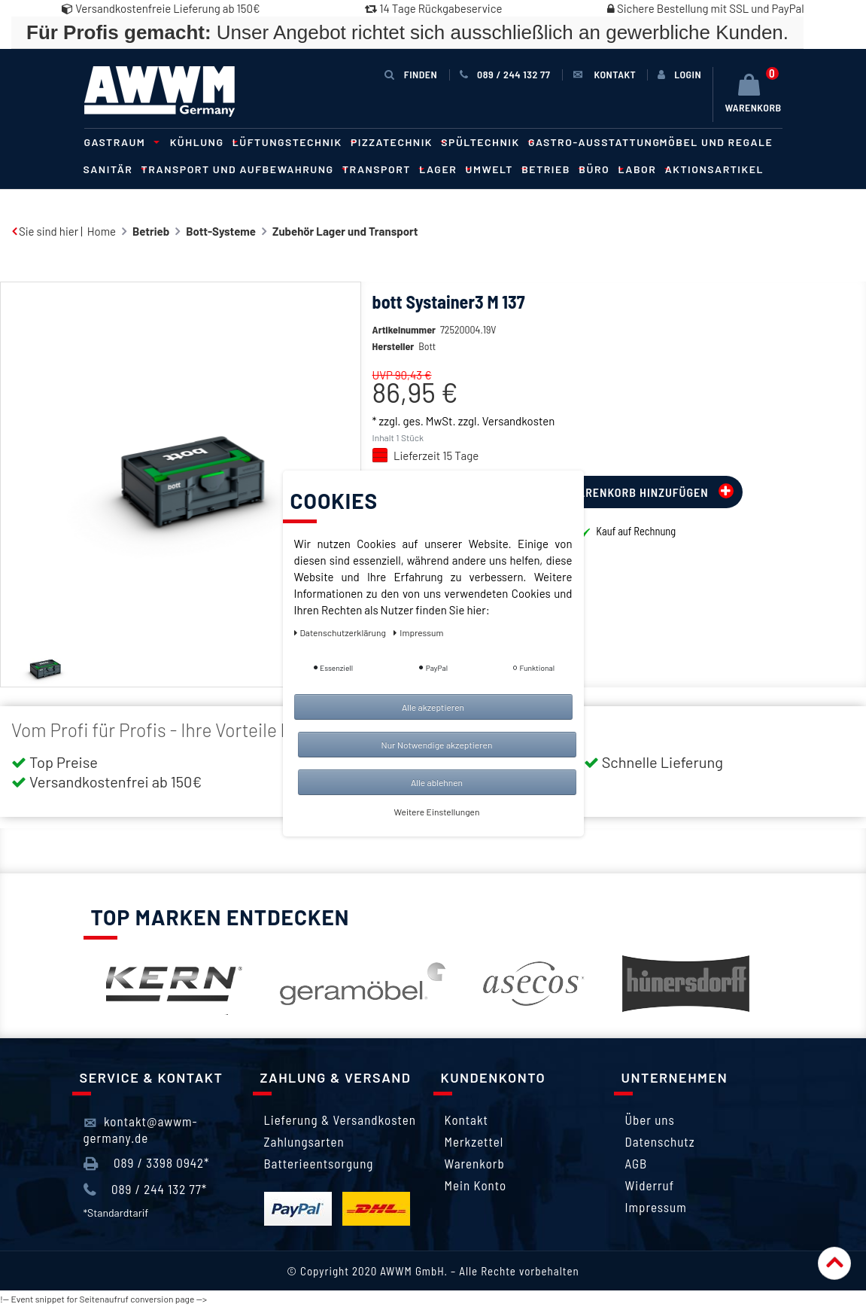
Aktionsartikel (714, 169)
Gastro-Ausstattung (594, 142)
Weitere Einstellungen (437, 811)
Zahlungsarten (304, 1141)
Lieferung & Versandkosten (340, 1119)
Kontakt (466, 1119)
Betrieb (550, 169)
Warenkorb (475, 1163)
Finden (410, 74)
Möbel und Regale (716, 142)
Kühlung (201, 142)
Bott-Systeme (221, 231)
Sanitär (113, 169)
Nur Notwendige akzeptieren (437, 744)
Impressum (656, 1206)
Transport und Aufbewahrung (242, 169)
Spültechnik (485, 142)
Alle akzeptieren (433, 707)
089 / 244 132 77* (146, 1189)
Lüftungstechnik (291, 142)
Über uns (650, 1119)
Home (101, 231)
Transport (381, 169)
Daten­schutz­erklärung (341, 632)
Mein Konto (476, 1185)
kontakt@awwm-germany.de (141, 1129)
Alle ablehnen (437, 782)
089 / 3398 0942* (147, 1163)
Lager (442, 169)
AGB (636, 1163)
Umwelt (494, 169)
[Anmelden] (679, 74)
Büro (598, 169)
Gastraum (119, 142)
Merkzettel (474, 1141)
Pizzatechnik (396, 142)
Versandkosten (518, 443)
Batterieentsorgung (319, 1163)
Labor (642, 169)
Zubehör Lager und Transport (345, 231)
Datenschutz (660, 1141)
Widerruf (650, 1185)
